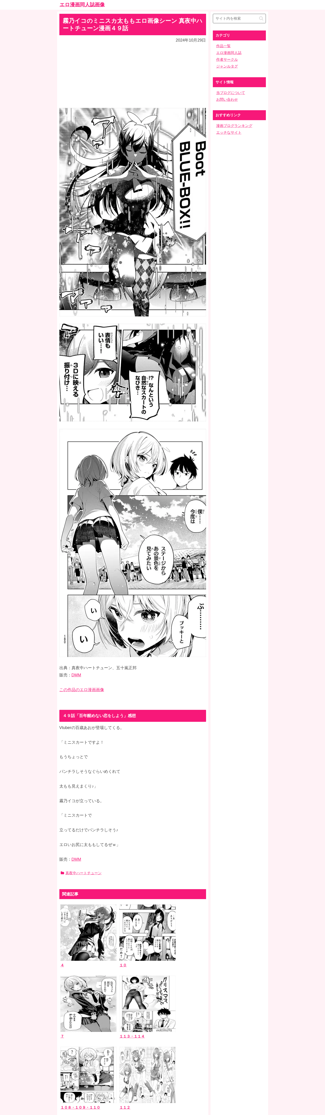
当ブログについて (230, 93)
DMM (76, 675)
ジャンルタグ (227, 66)
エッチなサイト (228, 132)
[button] (261, 18)
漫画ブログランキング (234, 126)
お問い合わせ (227, 99)
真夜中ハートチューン (81, 873)
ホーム (162, 1079)
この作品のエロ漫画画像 (81, 689)
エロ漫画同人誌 (228, 53)
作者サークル (227, 59)
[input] (239, 18)
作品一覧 (223, 46)
